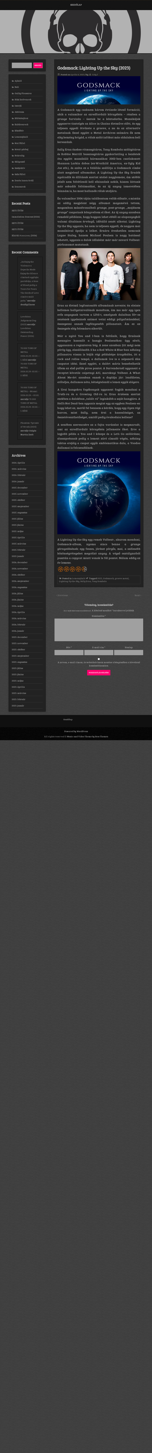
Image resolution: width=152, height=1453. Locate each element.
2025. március (19, 543)
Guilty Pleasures (23, 93)
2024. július (17, 593)
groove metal (122, 578)
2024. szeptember (20, 581)
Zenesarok (20, 186)
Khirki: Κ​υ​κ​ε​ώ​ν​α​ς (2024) (24, 235)
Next (137, 595)
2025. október (18, 500)
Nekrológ (19, 155)
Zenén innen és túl (24, 180)
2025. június (17, 524)
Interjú (18, 105)
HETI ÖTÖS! (17, 210)
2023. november (20, 643)
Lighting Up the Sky (69, 581)
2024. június (17, 599)
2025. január (18, 556)
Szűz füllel (20, 174)
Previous (63, 595)
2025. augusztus (19, 512)
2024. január (18, 630)
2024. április (18, 612)
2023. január (18, 705)
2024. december (20, 562)
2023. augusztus (19, 662)
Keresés (38, 65)
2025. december (20, 487)
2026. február (19, 475)
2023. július (17, 668)
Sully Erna (85, 581)
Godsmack (108, 578)
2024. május (17, 606)
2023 (99, 578)
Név (69, 647)
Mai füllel (20, 143)
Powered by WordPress (76, 731)
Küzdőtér (19, 130)
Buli (17, 87)
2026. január (18, 481)
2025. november (20, 493)
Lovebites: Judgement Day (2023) (28, 320)
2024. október (18, 574)
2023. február (18, 699)
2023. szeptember (20, 655)
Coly (94, 74)
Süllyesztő (20, 161)
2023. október (18, 649)
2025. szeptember (20, 506)
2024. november (20, 568)
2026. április (18, 462)
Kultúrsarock (21, 124)
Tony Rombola (99, 581)
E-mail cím (98, 647)
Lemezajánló (78, 578)
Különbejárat (21, 118)
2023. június (17, 674)
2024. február (18, 624)
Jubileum (19, 111)
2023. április (18, 686)
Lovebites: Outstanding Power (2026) (27, 332)
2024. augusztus (19, 587)
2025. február (18, 549)
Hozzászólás (99, 615)
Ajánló (18, 80)
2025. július (17, 518)
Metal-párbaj (21, 149)
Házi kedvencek (23, 99)
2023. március (19, 693)
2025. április (18, 537)
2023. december (20, 637)
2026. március (19, 468)
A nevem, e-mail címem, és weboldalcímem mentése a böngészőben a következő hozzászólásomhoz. (99, 664)
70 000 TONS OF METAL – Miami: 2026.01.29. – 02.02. (29, 391)
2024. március (19, 618)
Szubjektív (20, 168)
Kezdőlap (76, 4)
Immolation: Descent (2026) (26, 216)
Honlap (129, 647)
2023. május (17, 680)
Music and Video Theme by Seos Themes (87, 736)
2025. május (17, 531)
